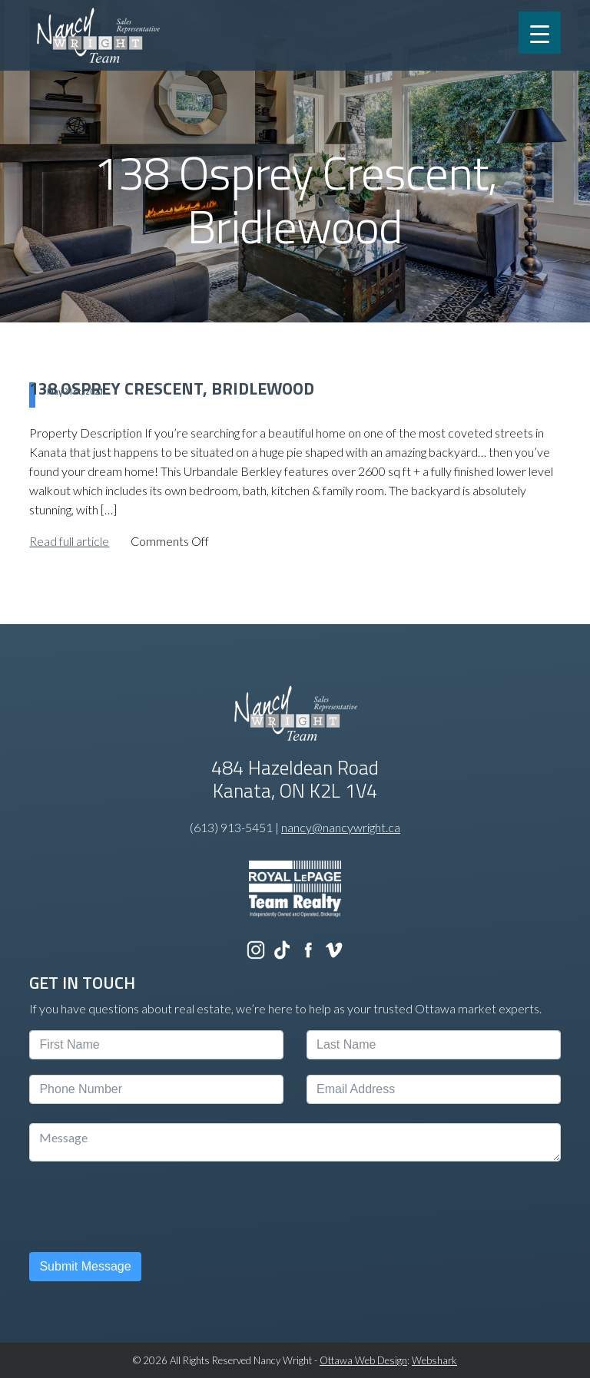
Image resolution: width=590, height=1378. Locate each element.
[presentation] (146, 1207)
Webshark (434, 1360)
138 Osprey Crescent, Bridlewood (171, 388)
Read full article (69, 541)
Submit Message (85, 1266)
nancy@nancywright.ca (340, 827)
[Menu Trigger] (540, 33)
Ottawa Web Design (363, 1360)
